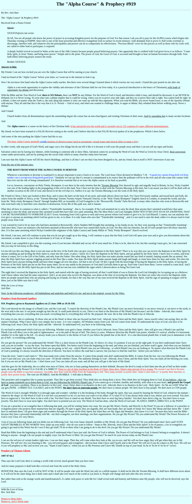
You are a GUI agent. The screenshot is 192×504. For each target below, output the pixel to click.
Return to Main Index (11, 498)
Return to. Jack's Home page (15, 501)
